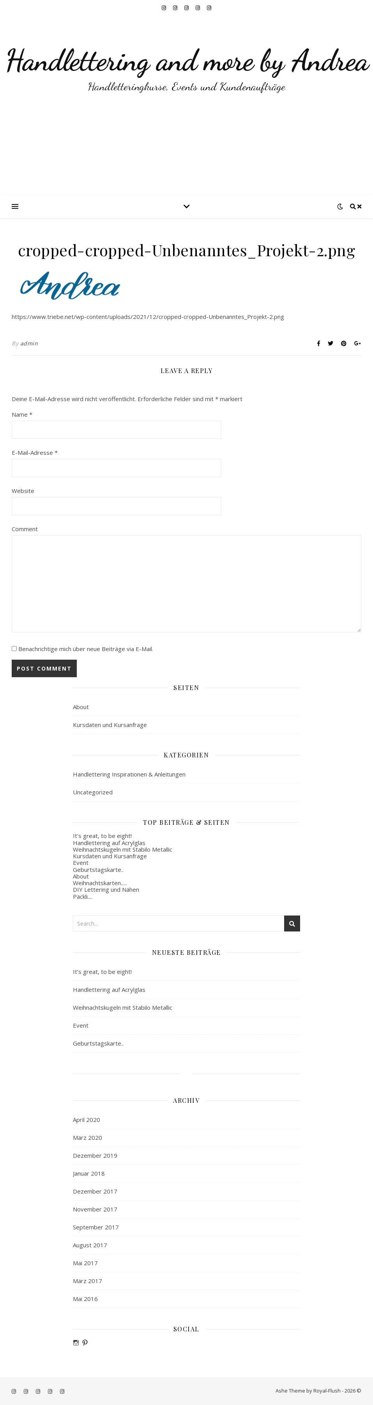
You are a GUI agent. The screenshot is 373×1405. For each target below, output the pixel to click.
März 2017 (87, 1281)
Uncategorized (93, 792)
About (81, 707)
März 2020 (87, 1137)
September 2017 (96, 1227)
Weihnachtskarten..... (100, 883)
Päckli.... (82, 896)
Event (80, 862)
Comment (25, 529)
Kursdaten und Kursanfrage (110, 725)
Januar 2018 (89, 1173)
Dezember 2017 (95, 1191)
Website (23, 491)
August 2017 (90, 1245)
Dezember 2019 (95, 1155)
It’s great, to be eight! (102, 971)
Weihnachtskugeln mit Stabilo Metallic (122, 849)
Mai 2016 (85, 1299)
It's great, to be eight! (102, 836)
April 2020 (86, 1119)
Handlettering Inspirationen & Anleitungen (129, 774)
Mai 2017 (85, 1263)
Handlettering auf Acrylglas (109, 843)
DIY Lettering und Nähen (106, 889)
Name (22, 414)
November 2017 (95, 1209)
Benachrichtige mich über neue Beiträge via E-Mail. (85, 649)
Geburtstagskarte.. (98, 869)
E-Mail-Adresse (35, 452)
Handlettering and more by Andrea (186, 60)
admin (29, 343)
